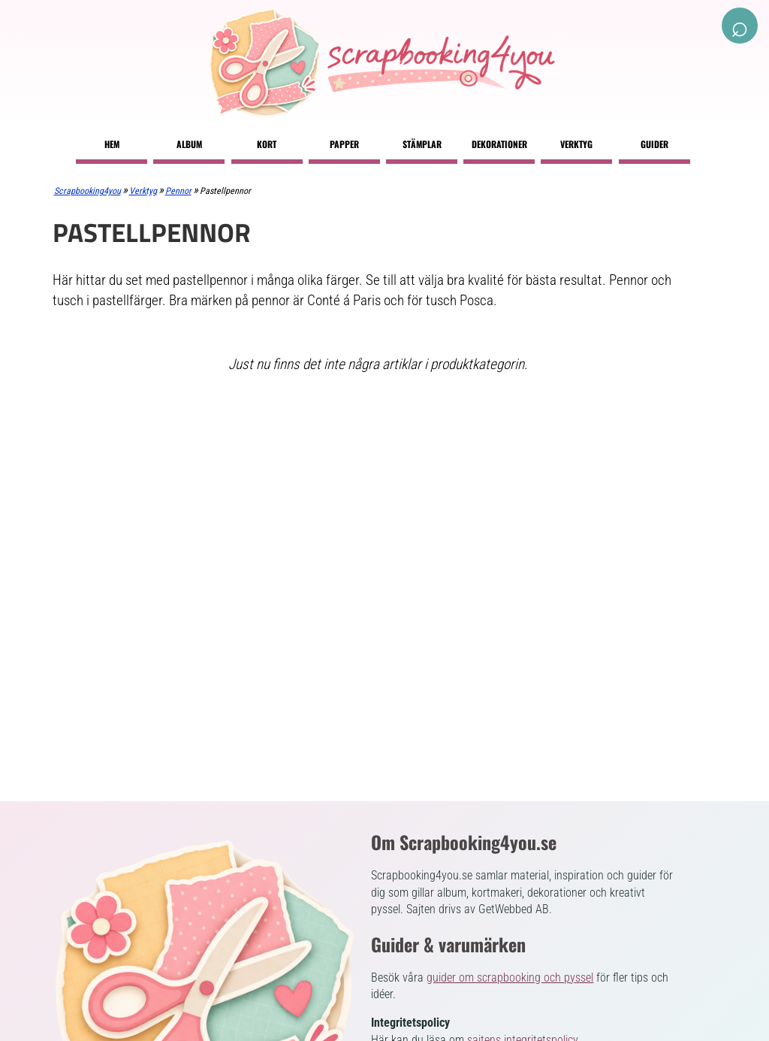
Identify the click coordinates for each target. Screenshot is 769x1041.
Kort (266, 144)
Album (189, 144)
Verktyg (576, 144)
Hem (111, 144)
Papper (344, 144)
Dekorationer (499, 144)
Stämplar (422, 144)
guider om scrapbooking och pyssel (510, 977)
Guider (654, 144)
